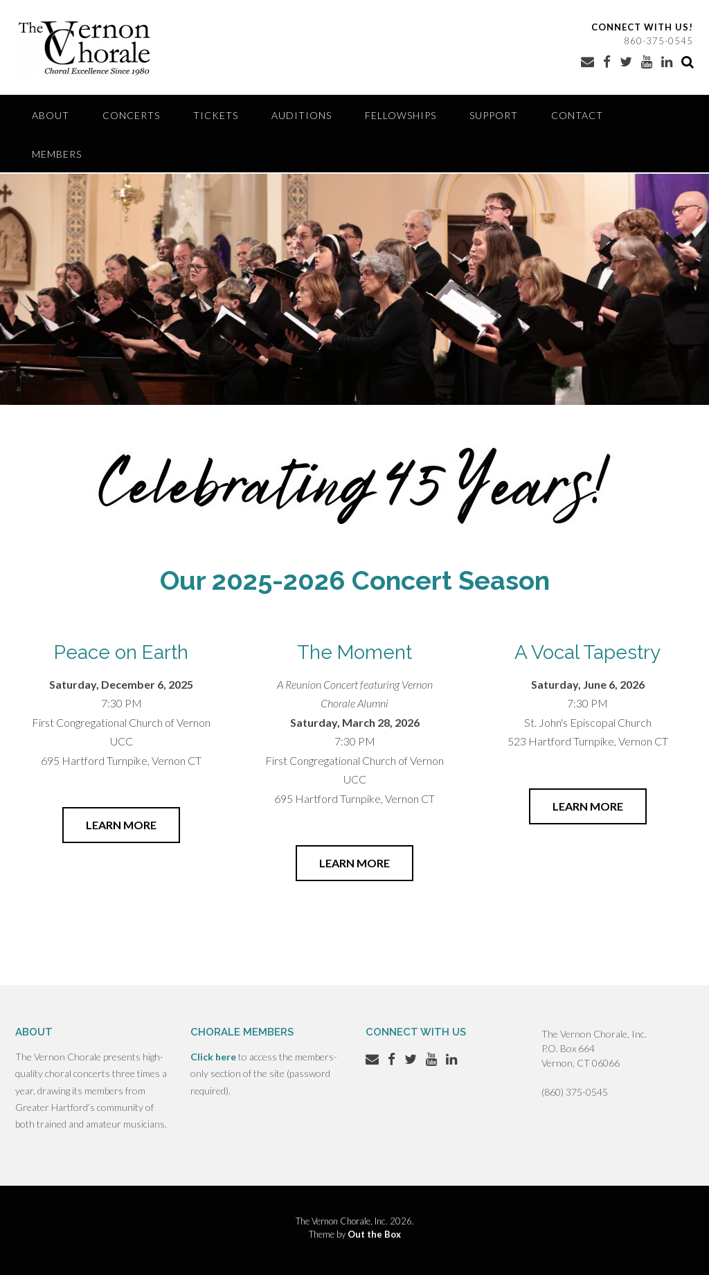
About (50, 115)
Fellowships (400, 115)
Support (493, 115)
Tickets (215, 115)
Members (57, 154)
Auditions (301, 115)
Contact (577, 115)
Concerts (131, 115)
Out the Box (374, 1234)
